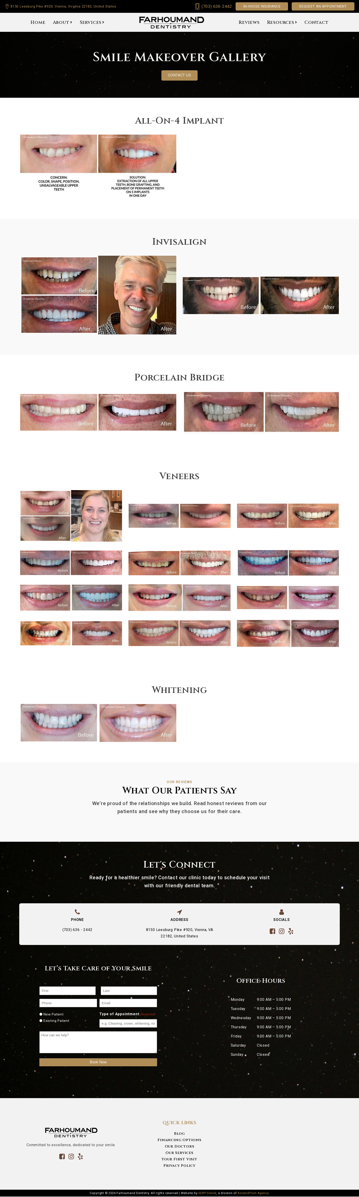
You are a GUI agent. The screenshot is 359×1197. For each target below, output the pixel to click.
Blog (179, 1133)
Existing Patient (56, 1021)
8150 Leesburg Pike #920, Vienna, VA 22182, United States (179, 933)
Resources (282, 22)
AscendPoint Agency (253, 1193)
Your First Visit (179, 1159)
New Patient (54, 1014)
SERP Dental (207, 1193)
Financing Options (179, 1140)
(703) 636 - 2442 (77, 930)
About (62, 22)
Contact (317, 22)
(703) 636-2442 (216, 6)
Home (37, 22)
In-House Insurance (261, 6)
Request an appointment (323, 6)
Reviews (249, 22)
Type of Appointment (127, 1014)
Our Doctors (179, 1146)
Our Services (179, 1153)
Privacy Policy (179, 1165)
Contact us (179, 75)
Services (92, 22)
